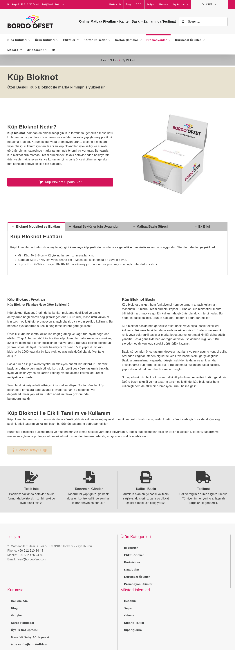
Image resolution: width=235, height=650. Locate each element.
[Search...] (203, 21)
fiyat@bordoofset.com (52, 4)
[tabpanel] (117, 253)
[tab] (36, 226)
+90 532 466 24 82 (30, 555)
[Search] (183, 21)
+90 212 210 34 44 (30, 550)
